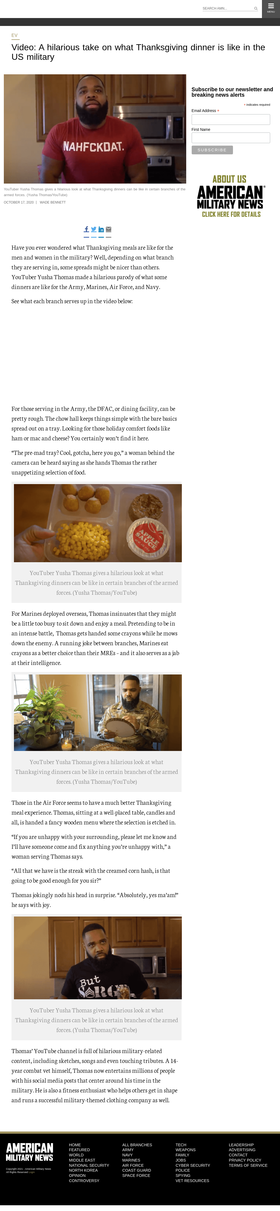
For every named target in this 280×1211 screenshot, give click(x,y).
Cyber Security (193, 1165)
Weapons (186, 1150)
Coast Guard (136, 1170)
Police (183, 1170)
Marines (131, 1160)
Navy (127, 1155)
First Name (201, 129)
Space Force (136, 1175)
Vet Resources (192, 1180)
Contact (238, 1155)
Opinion (77, 1175)
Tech (181, 1145)
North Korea (83, 1170)
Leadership (241, 1145)
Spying (183, 1175)
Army (128, 1150)
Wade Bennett (53, 202)
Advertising (242, 1150)
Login (32, 1172)
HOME (75, 1145)
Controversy (84, 1180)
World (76, 1155)
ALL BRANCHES (137, 1145)
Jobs (181, 1160)
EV (14, 35)
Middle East (82, 1160)
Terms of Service (248, 1165)
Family (182, 1155)
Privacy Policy (245, 1160)
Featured (79, 1150)
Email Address (206, 110)
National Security (89, 1165)
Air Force (133, 1165)
